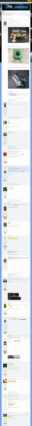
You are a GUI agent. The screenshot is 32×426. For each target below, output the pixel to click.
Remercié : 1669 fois (5, 111)
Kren (5, 186)
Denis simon (5, 339)
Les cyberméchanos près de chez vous (11, 100)
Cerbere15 (5, 236)
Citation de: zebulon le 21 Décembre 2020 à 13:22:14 (13, 257)
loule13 (5, 120)
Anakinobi (5, 401)
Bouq (5, 19)
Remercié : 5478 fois (5, 29)
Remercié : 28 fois (5, 409)
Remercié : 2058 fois (5, 195)
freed (5, 166)
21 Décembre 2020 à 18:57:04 (10, 362)
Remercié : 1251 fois (5, 349)
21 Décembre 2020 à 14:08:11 (10, 221)
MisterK (5, 150)
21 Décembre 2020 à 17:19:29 (10, 302)
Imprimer (29, 17)
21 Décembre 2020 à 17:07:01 (10, 277)
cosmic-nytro (5, 413)
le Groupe (21, 98)
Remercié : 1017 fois (5, 160)
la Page (18, 98)
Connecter (19, 2)
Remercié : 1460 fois (5, 128)
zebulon (19, 126)
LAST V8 (5, 378)
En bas (2, 17)
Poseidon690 (5, 102)
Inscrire (22, 2)
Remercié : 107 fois (5, 387)
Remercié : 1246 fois (5, 140)
